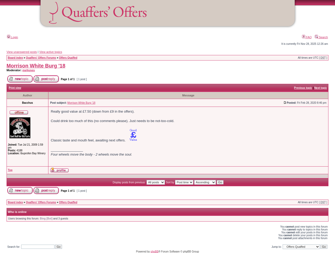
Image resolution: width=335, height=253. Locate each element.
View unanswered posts (22, 51)
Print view (15, 87)
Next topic (320, 87)
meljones (29, 70)
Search (321, 37)
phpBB (154, 251)
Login (12, 37)
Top (10, 170)
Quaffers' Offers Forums (41, 57)
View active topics (50, 51)
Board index (15, 57)
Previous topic (303, 87)
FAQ (307, 37)
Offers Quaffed (68, 57)
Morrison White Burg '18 (36, 66)
